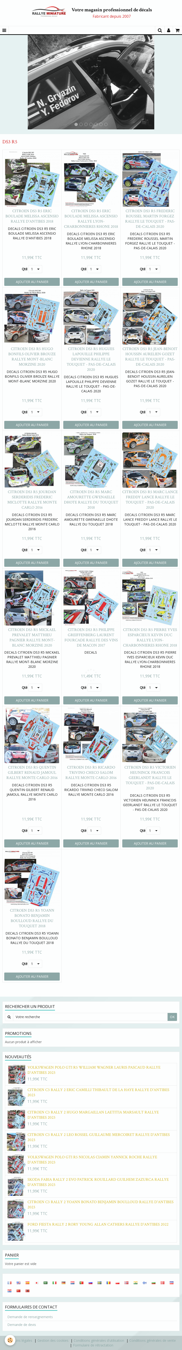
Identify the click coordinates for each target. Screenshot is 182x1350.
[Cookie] (10, 1340)
